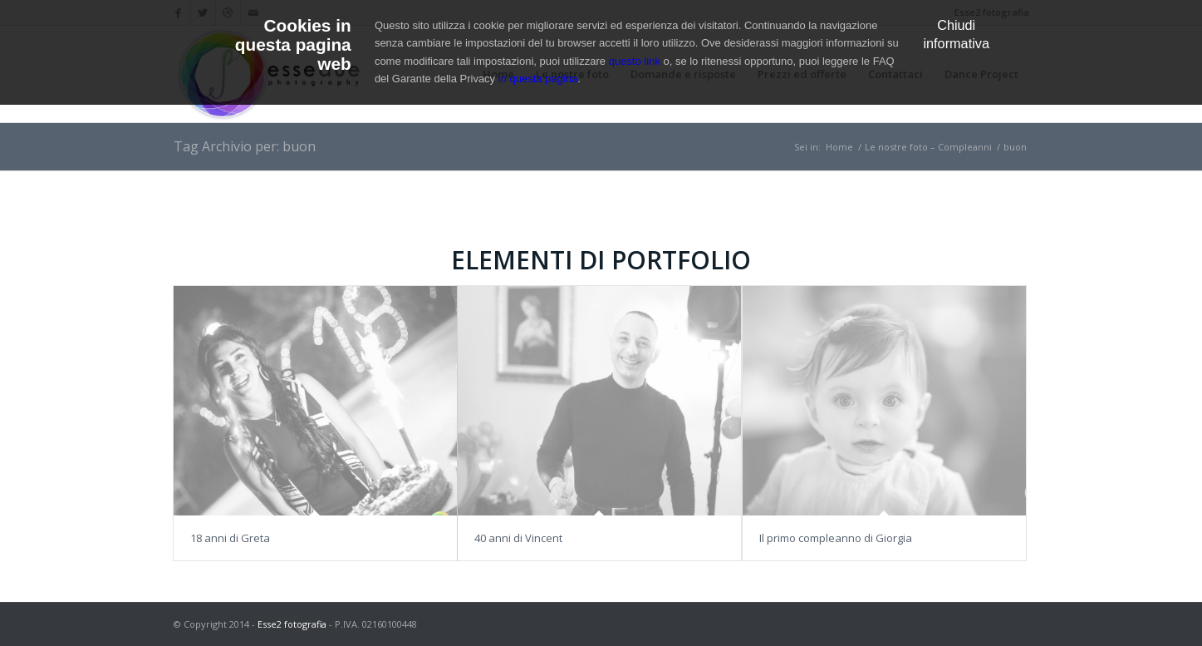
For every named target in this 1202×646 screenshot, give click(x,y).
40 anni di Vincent (518, 537)
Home (839, 147)
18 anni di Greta (230, 537)
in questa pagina (537, 78)
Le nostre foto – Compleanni (928, 147)
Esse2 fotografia (292, 624)
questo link (634, 61)
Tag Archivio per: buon (245, 146)
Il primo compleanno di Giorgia (835, 537)
